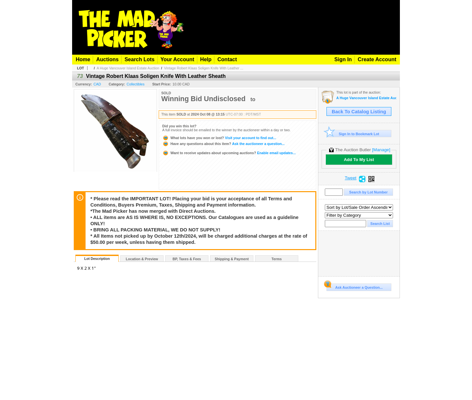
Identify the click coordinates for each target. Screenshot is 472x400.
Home (83, 59)
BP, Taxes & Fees (187, 259)
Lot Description (97, 259)
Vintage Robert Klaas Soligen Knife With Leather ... (203, 68)
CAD (97, 84)
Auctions (107, 59)
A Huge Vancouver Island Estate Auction (128, 68)
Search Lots (140, 59)
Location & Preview (142, 259)
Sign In (343, 59)
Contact (227, 59)
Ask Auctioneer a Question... (354, 286)
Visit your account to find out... (219, 138)
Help (206, 59)
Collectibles (136, 84)
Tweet (351, 178)
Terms (276, 259)
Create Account (377, 59)
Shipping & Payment (232, 259)
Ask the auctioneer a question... (223, 144)
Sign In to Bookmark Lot (352, 133)
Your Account (177, 59)
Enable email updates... (229, 153)
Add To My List (359, 159)
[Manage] (381, 149)
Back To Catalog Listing (359, 111)
